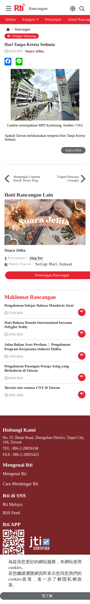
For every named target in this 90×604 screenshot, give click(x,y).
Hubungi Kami (19, 430)
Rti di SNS (14, 495)
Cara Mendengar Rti (20, 483)
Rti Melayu (12, 504)
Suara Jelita (34, 51)
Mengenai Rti (18, 465)
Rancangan (22, 29)
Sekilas (10, 19)
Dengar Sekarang (21, 36)
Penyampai (53, 19)
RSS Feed (11, 512)
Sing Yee (36, 258)
